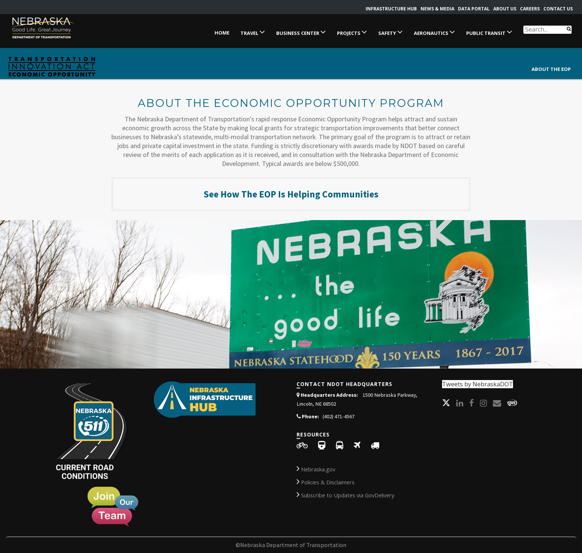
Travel (253, 31)
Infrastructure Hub (391, 9)
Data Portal (474, 9)
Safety (390, 31)
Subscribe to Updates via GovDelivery (345, 494)
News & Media (437, 9)
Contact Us (558, 9)
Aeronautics (434, 31)
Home (222, 32)
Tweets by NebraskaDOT (477, 384)
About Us (504, 9)
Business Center (301, 31)
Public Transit (489, 31)
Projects (352, 31)
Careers (530, 9)
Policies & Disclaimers (325, 481)
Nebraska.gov (316, 468)
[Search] (569, 28)
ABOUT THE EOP (551, 69)
